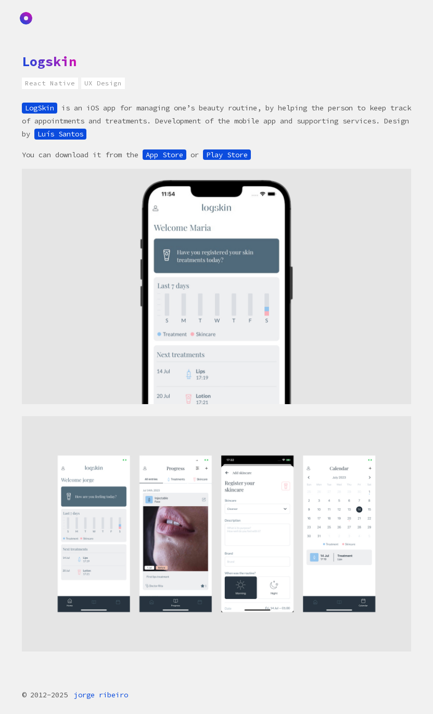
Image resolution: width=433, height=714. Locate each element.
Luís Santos (60, 134)
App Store (164, 154)
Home (27, 18)
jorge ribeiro (101, 694)
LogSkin (39, 107)
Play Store (227, 154)
